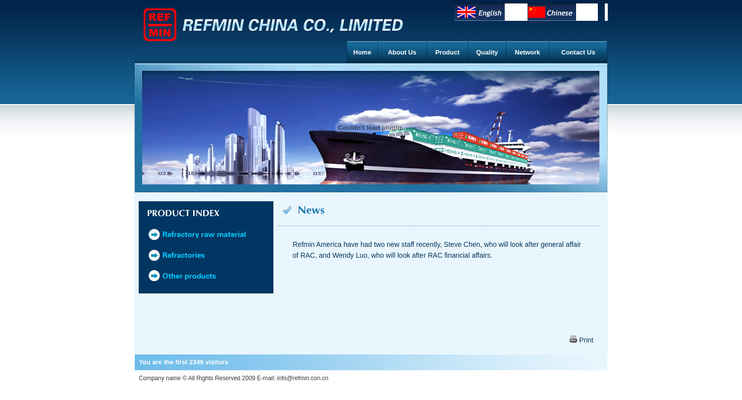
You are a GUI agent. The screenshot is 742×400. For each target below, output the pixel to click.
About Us (402, 52)
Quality (487, 52)
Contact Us (578, 52)
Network (527, 52)
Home (362, 52)
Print (581, 340)
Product (447, 52)
